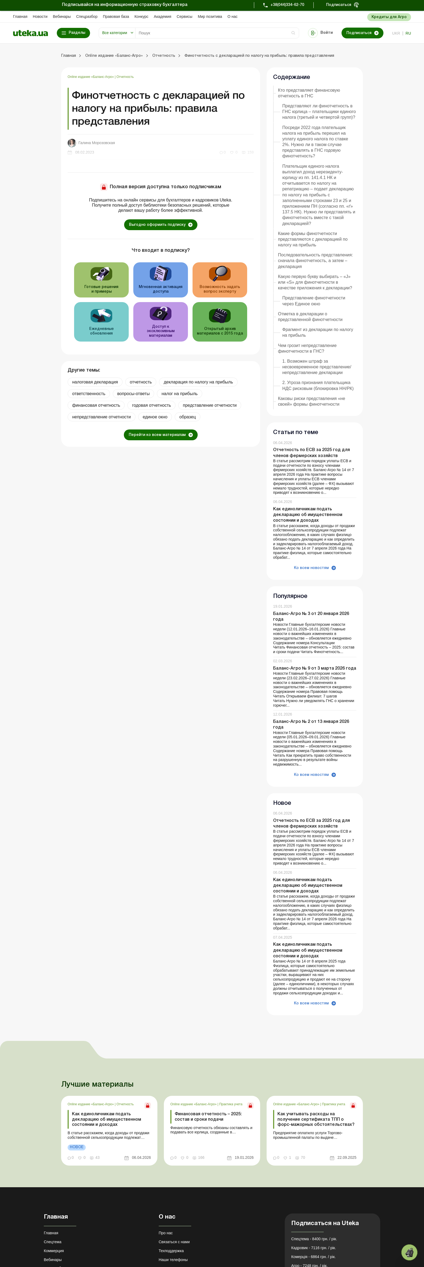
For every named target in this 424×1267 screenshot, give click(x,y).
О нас (232, 16)
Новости (40, 16)
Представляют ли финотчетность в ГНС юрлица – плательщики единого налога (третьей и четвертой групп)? (319, 112)
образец (187, 417)
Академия (162, 16)
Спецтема (52, 1242)
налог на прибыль (179, 393)
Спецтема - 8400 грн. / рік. (314, 1239)
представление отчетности (210, 405)
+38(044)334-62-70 (287, 5)
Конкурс (141, 16)
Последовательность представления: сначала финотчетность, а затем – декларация (315, 261)
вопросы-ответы (133, 393)
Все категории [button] (114, 33)
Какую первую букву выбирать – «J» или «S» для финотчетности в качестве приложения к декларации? (315, 282)
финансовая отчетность (96, 405)
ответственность (88, 393)
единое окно (155, 417)
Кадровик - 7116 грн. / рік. (313, 1248)
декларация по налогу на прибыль (198, 382)
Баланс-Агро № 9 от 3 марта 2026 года (314, 668)
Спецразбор (87, 16)
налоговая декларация (95, 382)
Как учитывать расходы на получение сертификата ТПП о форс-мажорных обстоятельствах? (316, 1119)
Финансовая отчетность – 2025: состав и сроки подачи (208, 1116)
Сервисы (184, 16)
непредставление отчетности (101, 417)
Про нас (166, 1233)
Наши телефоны (173, 1260)
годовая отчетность (151, 405)
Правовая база (116, 16)
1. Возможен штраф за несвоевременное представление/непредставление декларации (316, 367)
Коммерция (54, 1251)
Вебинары (62, 16)
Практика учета (231, 1104)
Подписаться (338, 5)
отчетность (141, 382)
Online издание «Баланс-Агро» (91, 77)
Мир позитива (210, 16)
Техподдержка (171, 1251)
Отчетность (125, 77)
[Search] (217, 33)
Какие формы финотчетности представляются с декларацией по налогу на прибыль (312, 239)
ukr (396, 33)
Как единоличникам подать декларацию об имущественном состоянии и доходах (307, 514)
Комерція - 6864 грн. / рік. (313, 1257)
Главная (20, 16)
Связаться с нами (174, 1242)
